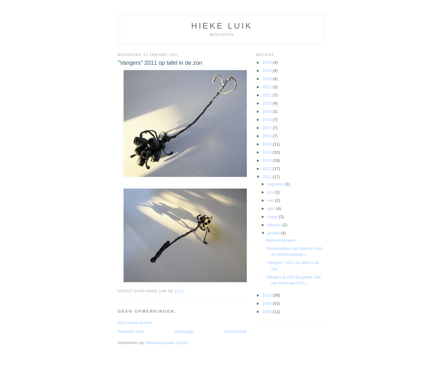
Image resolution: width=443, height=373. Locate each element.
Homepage (184, 331)
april (271, 208)
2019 (268, 111)
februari (274, 224)
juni (271, 192)
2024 (268, 70)
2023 (268, 78)
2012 (268, 168)
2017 (268, 127)
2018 (268, 119)
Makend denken (281, 240)
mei (271, 200)
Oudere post (235, 331)
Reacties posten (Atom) (167, 342)
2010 (268, 295)
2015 (268, 144)
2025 (268, 62)
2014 (268, 152)
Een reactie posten (135, 322)
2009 (268, 303)
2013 (268, 160)
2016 (268, 136)
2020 (268, 103)
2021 (268, 95)
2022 (268, 87)
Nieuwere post (131, 331)
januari (274, 233)
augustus (276, 184)
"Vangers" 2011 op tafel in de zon (160, 63)
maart (273, 216)
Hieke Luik (221, 25)
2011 (268, 176)
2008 (268, 311)
